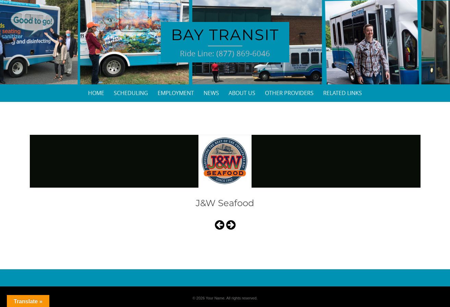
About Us (242, 93)
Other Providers (289, 93)
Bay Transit (225, 34)
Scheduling (131, 93)
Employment (176, 93)
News (211, 93)
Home (96, 93)
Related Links (342, 93)
